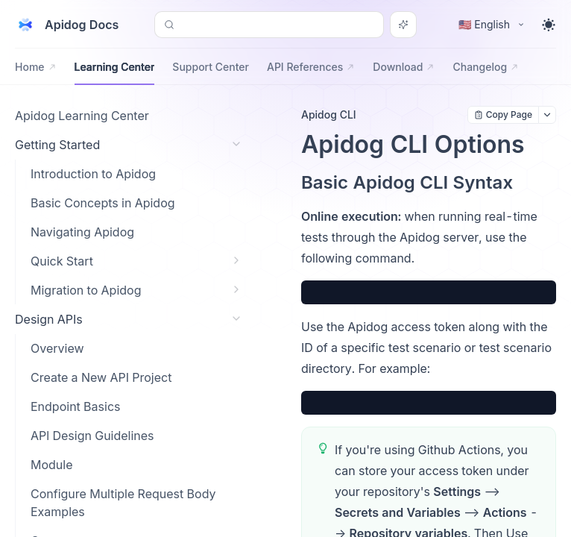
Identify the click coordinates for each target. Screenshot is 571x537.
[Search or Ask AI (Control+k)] (269, 24)
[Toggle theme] (548, 24)
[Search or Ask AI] (403, 24)
